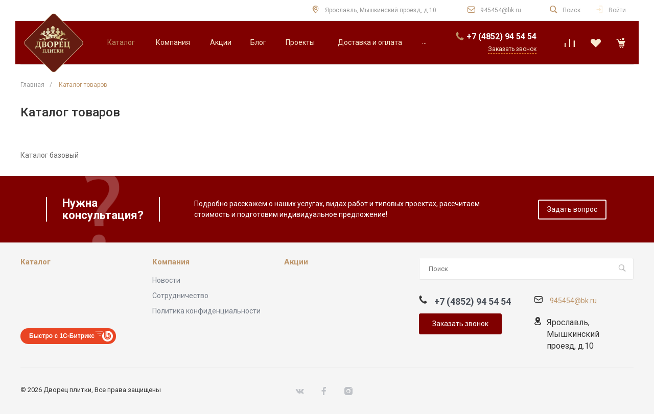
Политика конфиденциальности (206, 311)
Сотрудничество (180, 295)
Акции (296, 262)
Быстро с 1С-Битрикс (62, 335)
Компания (171, 262)
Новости (166, 280)
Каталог (35, 262)
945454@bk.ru (500, 10)
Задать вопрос (572, 209)
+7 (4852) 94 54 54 (501, 36)
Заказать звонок (460, 324)
